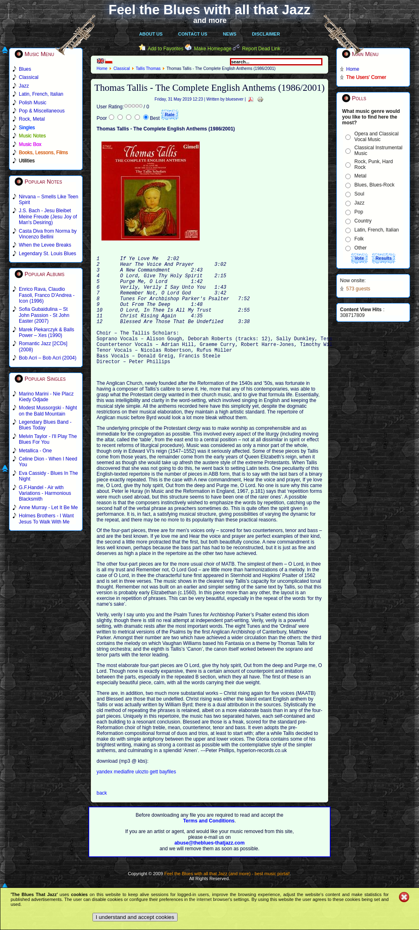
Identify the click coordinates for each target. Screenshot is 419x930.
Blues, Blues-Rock (374, 185)
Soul (359, 194)
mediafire (124, 796)
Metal (360, 176)
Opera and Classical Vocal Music (376, 136)
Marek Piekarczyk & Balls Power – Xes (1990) (46, 332)
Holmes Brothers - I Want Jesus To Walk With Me (46, 518)
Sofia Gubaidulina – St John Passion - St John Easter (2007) (44, 315)
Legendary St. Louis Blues (47, 253)
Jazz (359, 203)
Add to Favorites (165, 49)
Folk (359, 239)
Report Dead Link (261, 49)
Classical (121, 68)
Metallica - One (35, 451)
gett (154, 796)
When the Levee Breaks (45, 245)
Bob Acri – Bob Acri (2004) (48, 358)
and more (210, 20)
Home (102, 68)
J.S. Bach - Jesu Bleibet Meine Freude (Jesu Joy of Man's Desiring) (48, 216)
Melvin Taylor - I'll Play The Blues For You (48, 439)
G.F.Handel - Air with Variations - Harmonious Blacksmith (45, 493)
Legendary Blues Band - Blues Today (45, 425)
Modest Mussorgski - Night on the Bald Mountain (48, 410)
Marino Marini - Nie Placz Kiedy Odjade (46, 396)
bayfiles (167, 796)
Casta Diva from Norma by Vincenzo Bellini (48, 234)
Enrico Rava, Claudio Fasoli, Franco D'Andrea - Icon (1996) (46, 295)
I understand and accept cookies (135, 917)
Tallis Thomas (148, 68)
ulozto (142, 796)
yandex (105, 796)
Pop (358, 212)
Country (363, 221)
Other (360, 248)
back (102, 817)
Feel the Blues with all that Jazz (209, 9)
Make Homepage (212, 49)
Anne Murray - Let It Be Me (48, 507)
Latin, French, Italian (376, 230)
